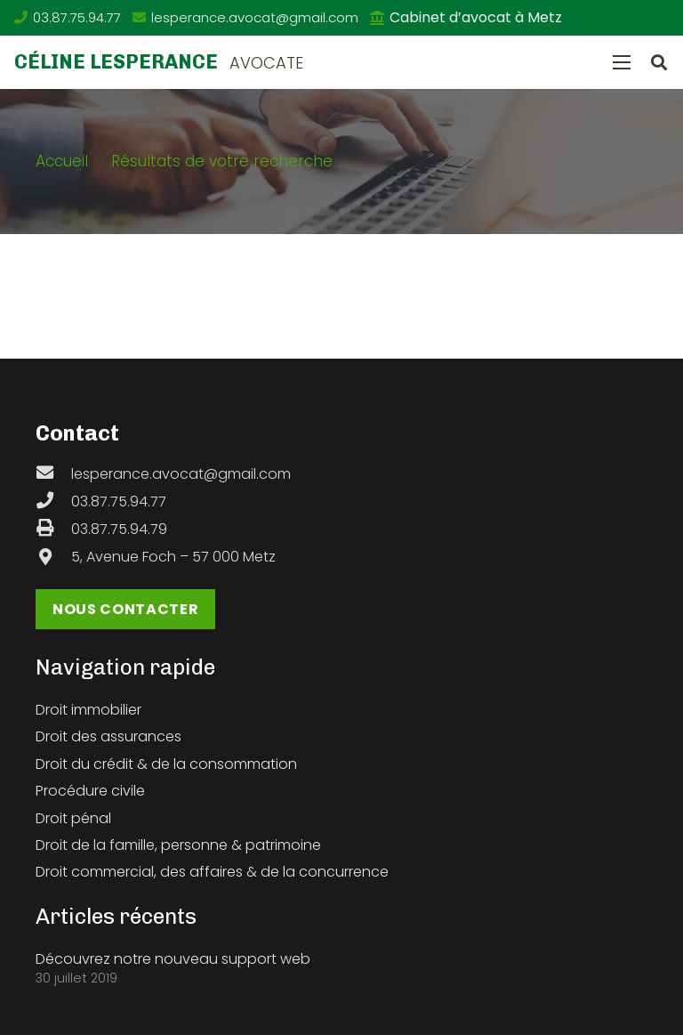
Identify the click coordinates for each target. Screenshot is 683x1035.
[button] (659, 63)
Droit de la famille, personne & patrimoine (178, 845)
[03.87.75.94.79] (53, 529)
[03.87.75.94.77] (53, 501)
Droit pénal (73, 818)
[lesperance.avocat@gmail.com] (53, 474)
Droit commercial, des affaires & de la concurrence (212, 871)
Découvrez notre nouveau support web (173, 959)
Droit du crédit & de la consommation (166, 764)
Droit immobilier (88, 709)
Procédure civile (90, 790)
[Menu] (621, 62)
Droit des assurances (108, 736)
